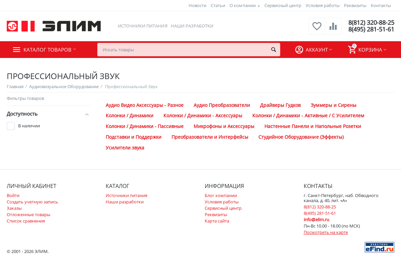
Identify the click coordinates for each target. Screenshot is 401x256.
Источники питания (142, 26)
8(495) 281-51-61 (371, 29)
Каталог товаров (47, 49)
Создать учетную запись (32, 202)
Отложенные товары (28, 214)
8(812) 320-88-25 (371, 22)
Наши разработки (192, 26)
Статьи (218, 5)
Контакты (381, 5)
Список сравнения (26, 221)
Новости (197, 5)
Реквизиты (355, 5)
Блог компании (221, 195)
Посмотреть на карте (326, 232)
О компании (242, 5)
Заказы (14, 208)
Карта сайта (217, 221)
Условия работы (323, 5)
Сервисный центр (282, 5)
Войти (13, 195)
